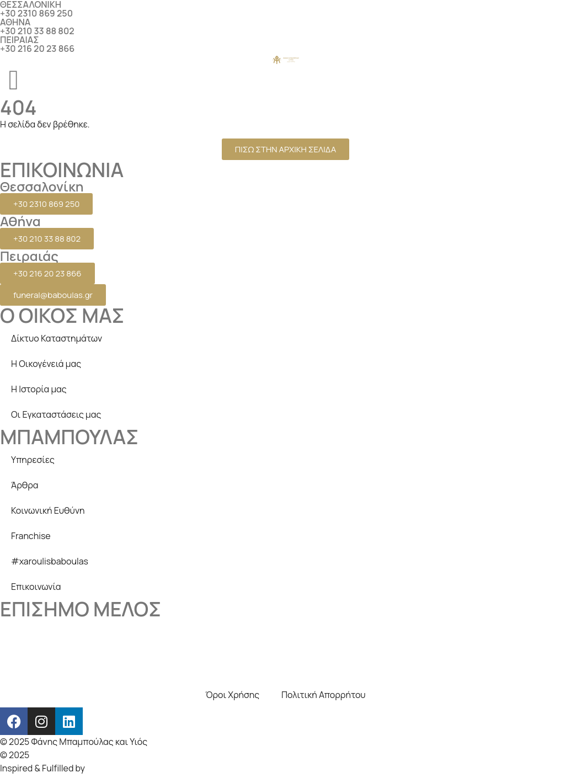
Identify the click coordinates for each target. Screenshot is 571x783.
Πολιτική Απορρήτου (323, 695)
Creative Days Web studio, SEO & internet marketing (136, 755)
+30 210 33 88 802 (37, 31)
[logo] (286, 59)
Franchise (31, 536)
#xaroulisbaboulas (49, 561)
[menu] (14, 80)
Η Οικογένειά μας (46, 364)
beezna (102, 768)
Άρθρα (25, 485)
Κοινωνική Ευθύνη (48, 510)
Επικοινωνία (36, 586)
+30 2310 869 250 (36, 13)
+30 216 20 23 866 (37, 48)
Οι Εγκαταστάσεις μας (56, 414)
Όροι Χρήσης (232, 695)
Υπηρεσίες (33, 460)
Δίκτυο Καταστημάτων (56, 338)
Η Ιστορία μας (39, 389)
